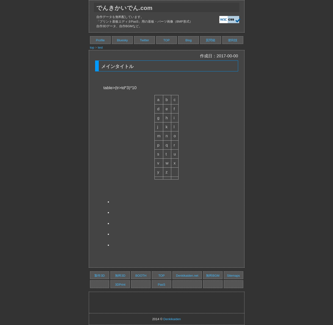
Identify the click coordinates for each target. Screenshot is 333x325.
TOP (166, 40)
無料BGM (212, 275)
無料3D (120, 275)
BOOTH (140, 275)
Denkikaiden (172, 319)
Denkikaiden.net (187, 275)
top (92, 47)
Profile (100, 40)
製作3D (99, 275)
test (100, 47)
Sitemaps (233, 275)
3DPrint (120, 284)
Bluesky (122, 40)
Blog (188, 40)
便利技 (232, 40)
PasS (161, 284)
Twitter (144, 40)
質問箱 (210, 40)
